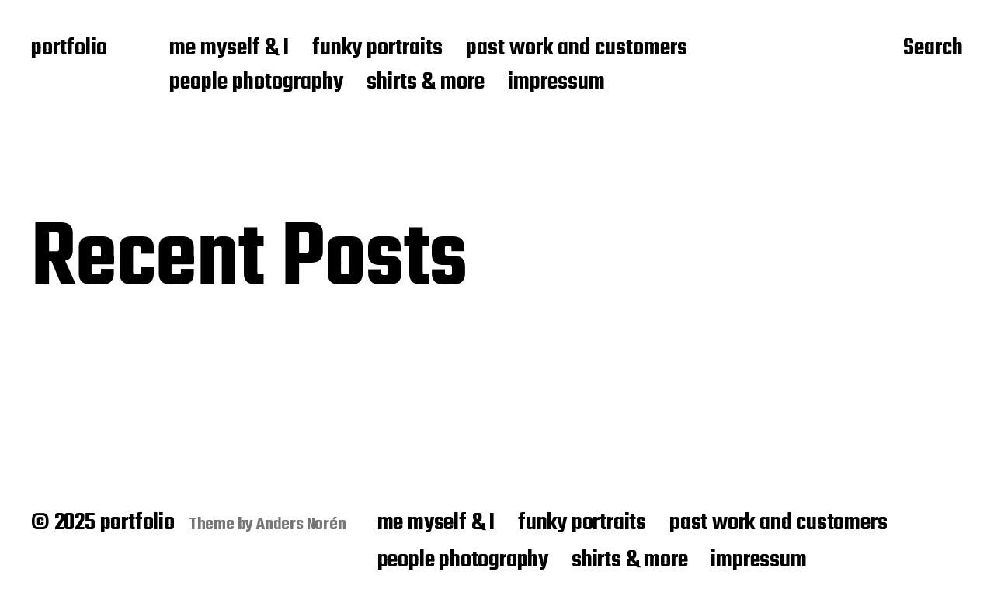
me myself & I (229, 49)
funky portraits (377, 49)
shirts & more (426, 83)
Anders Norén (301, 524)
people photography (256, 83)
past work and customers (576, 49)
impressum (556, 83)
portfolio (69, 49)
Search (933, 48)
